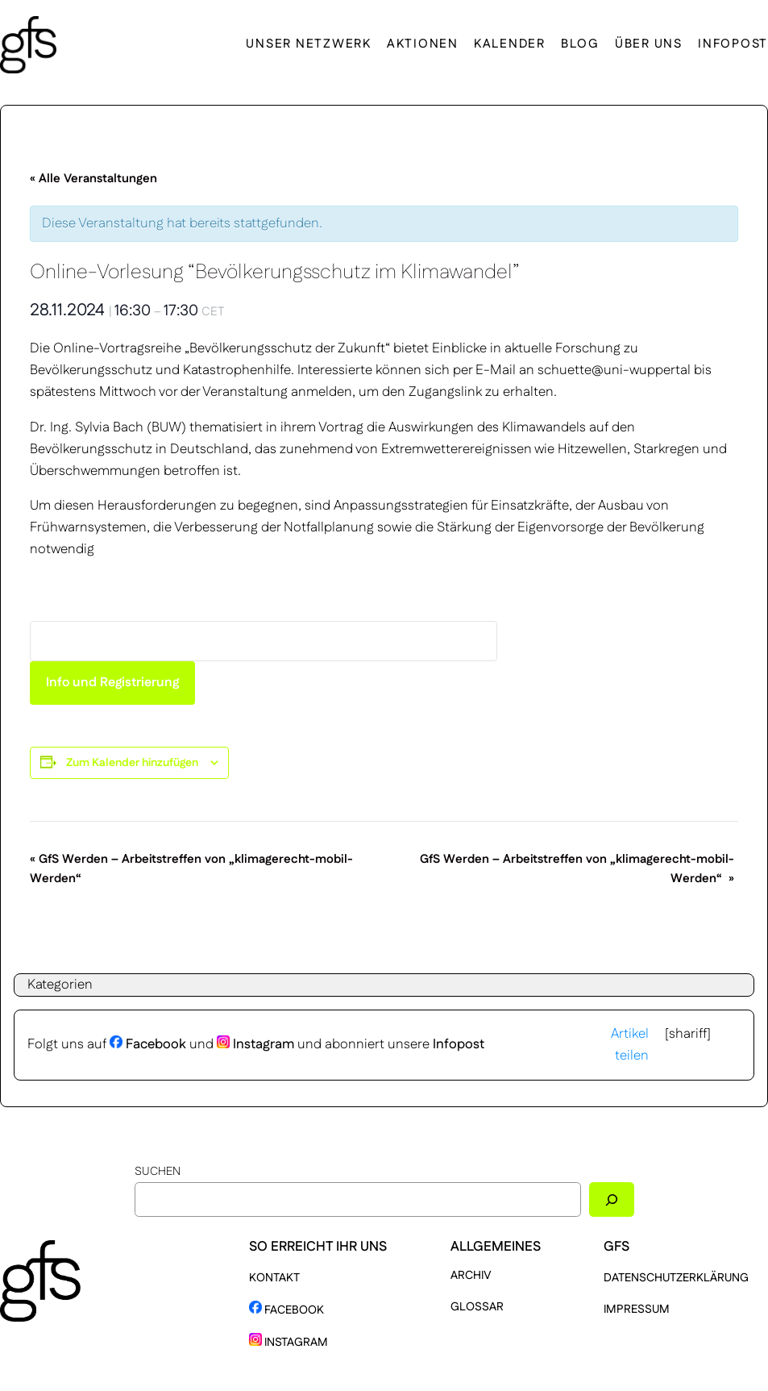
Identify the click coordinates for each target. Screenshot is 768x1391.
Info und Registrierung (112, 682)
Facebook (148, 1044)
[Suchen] (611, 1199)
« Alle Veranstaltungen (93, 178)
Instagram (255, 1044)
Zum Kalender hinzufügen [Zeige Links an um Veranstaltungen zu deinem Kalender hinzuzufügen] (132, 763)
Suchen (158, 1172)
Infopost (458, 1044)
